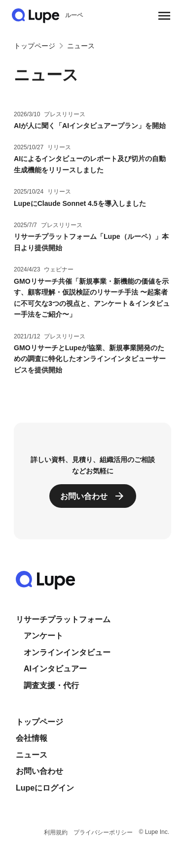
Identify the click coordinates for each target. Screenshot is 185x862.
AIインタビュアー (55, 668)
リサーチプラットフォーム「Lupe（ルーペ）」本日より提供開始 (91, 242)
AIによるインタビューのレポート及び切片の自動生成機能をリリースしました (90, 164)
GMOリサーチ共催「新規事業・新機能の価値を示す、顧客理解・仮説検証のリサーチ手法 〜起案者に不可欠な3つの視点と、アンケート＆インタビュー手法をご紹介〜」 (92, 298)
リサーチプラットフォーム (63, 619)
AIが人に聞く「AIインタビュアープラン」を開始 (90, 126)
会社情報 (31, 738)
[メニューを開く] (164, 16)
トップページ (34, 46)
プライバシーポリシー (103, 832)
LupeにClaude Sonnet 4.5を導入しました (80, 203)
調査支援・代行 (51, 685)
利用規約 (56, 832)
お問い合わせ (39, 771)
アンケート (43, 635)
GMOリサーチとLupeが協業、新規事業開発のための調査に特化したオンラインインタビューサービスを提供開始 (90, 359)
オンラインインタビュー (67, 652)
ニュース (31, 755)
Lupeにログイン (45, 788)
